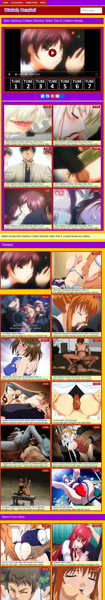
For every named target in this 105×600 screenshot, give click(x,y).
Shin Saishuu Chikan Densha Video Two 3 (25, 142)
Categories (17, 3)
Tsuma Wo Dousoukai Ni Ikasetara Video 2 (21, 377)
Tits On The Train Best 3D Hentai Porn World (22, 562)
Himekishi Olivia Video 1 (13, 333)
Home (5, 3)
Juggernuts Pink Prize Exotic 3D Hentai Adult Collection (27, 463)
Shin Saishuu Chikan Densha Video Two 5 (25, 184)
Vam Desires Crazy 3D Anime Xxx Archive (72, 377)
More (43, 3)
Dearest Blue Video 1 (63, 562)
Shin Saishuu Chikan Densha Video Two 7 (74, 184)
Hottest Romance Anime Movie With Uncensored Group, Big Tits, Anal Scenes (37, 420)
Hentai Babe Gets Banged (65, 420)
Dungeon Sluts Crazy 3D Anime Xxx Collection (23, 507)
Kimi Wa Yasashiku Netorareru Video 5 (70, 290)
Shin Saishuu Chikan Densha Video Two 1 (74, 226)
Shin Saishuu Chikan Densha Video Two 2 (25, 226)
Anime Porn (31, 3)
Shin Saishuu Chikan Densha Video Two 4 (74, 142)
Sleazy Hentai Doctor (62, 507)
